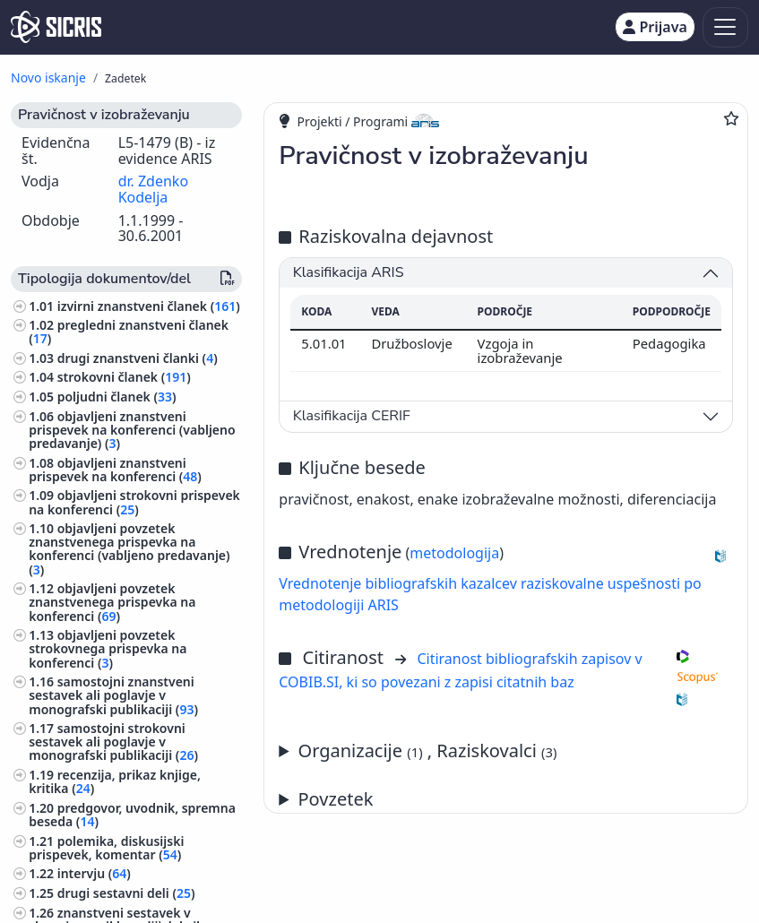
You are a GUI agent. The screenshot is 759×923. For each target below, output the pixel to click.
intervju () (94, 873)
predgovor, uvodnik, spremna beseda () (132, 814)
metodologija (454, 553)
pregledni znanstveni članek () (129, 331)
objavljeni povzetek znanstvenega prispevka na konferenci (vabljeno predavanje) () (129, 549)
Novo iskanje (48, 77)
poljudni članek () (117, 396)
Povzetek (336, 799)
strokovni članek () (124, 376)
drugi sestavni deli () (126, 892)
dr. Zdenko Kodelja (153, 189)
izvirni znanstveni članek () (148, 306)
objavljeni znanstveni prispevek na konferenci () (115, 469)
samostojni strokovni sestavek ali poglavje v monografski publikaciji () (113, 741)
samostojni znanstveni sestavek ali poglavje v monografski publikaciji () (113, 695)
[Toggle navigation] (725, 27)
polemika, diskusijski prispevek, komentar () (106, 847)
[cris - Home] (56, 27)
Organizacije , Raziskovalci (427, 750)
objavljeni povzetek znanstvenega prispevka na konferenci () (112, 602)
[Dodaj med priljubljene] (731, 118)
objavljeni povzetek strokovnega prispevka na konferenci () (107, 648)
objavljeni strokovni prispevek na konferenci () (134, 502)
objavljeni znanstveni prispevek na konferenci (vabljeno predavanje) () (132, 430)
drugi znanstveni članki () (137, 358)
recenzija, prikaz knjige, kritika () (115, 781)
